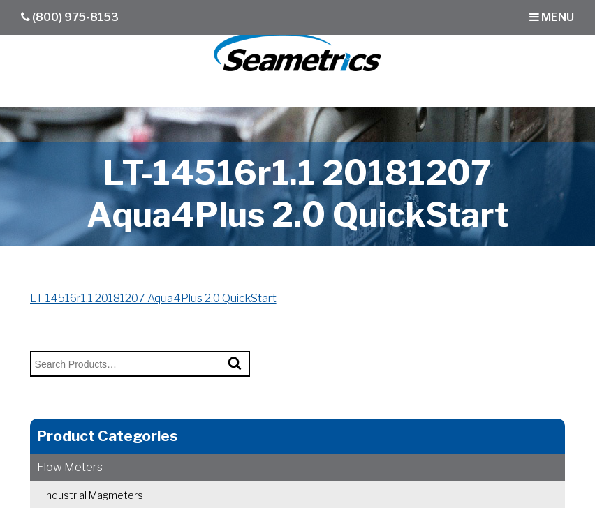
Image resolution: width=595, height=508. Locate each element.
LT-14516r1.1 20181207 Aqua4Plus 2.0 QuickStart (153, 298)
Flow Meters (70, 467)
